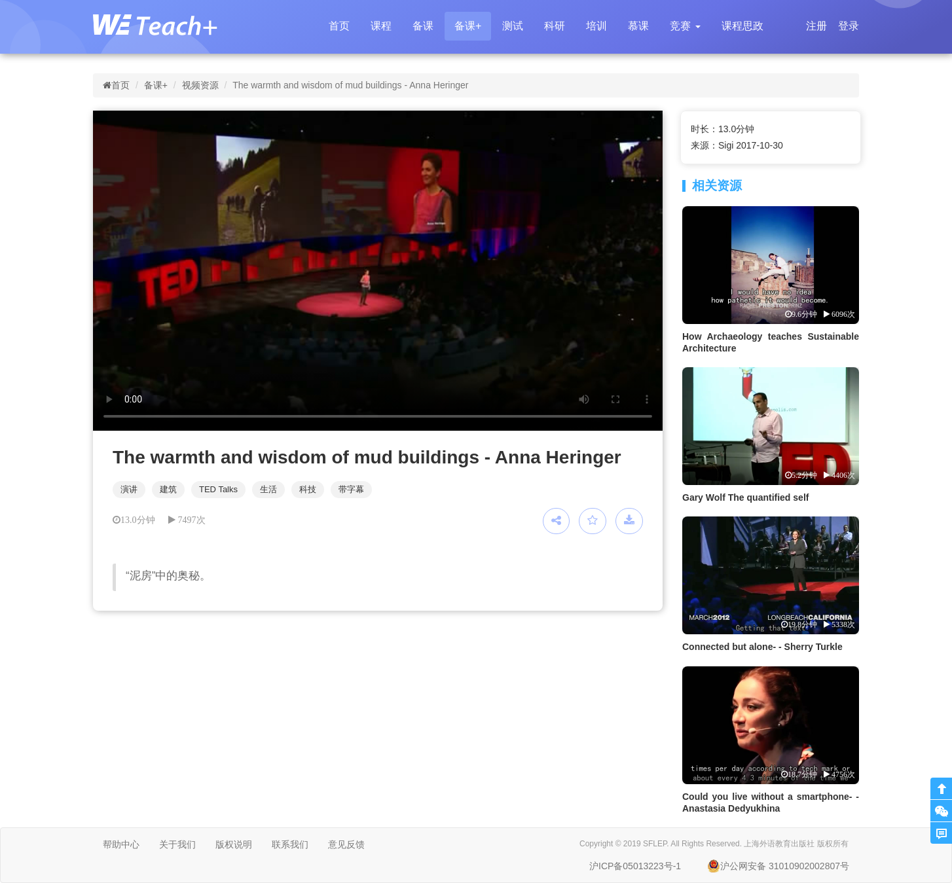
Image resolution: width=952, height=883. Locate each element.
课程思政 (742, 25)
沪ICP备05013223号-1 (635, 866)
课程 (381, 25)
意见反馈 (346, 844)
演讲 (128, 489)
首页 (339, 25)
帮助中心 (121, 844)
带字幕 (351, 489)
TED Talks (218, 489)
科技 (307, 489)
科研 (554, 25)
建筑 (168, 489)
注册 (816, 25)
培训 (596, 25)
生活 (268, 489)
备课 (422, 25)
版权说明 (233, 844)
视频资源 (200, 85)
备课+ (467, 25)
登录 (848, 25)
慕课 (638, 25)
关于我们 (177, 844)
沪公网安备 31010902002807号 (778, 866)
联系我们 (290, 844)
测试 (512, 25)
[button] (685, 26)
